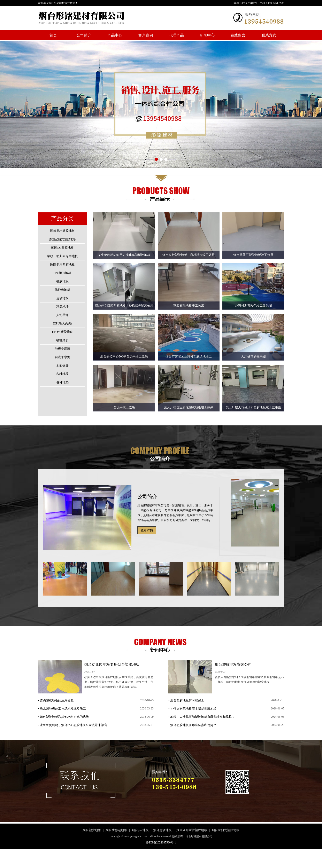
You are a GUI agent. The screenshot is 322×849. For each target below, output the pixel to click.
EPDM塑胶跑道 (62, 331)
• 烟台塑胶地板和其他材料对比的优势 (63, 716)
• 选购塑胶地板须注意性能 (56, 700)
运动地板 (62, 298)
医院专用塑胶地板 (62, 264)
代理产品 (176, 35)
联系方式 (268, 35)
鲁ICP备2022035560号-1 (161, 842)
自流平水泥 (62, 357)
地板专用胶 (62, 348)
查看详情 (147, 530)
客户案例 (145, 35)
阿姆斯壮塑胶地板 (62, 231)
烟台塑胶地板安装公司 (233, 664)
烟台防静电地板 (116, 830)
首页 (53, 35)
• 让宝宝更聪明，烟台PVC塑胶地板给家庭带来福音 (72, 725)
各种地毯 (62, 374)
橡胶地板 (62, 281)
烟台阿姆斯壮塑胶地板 (191, 830)
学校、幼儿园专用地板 (62, 256)
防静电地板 (62, 289)
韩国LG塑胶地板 (62, 247)
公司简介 (84, 35)
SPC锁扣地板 (62, 273)
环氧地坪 (62, 306)
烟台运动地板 (162, 830)
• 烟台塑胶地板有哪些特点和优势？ (192, 725)
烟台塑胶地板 (92, 830)
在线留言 (238, 35)
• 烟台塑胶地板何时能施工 (186, 700)
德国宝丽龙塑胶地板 (62, 239)
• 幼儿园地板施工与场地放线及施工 (62, 708)
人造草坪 (62, 315)
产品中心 (114, 35)
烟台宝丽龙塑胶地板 (225, 830)
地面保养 (62, 365)
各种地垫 (62, 382)
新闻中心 (207, 35)
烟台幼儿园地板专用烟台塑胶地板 (112, 664)
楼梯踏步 (62, 340)
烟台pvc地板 (140, 830)
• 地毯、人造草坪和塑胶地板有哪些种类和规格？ (201, 716)
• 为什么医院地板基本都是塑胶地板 (192, 708)
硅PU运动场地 (62, 323)
